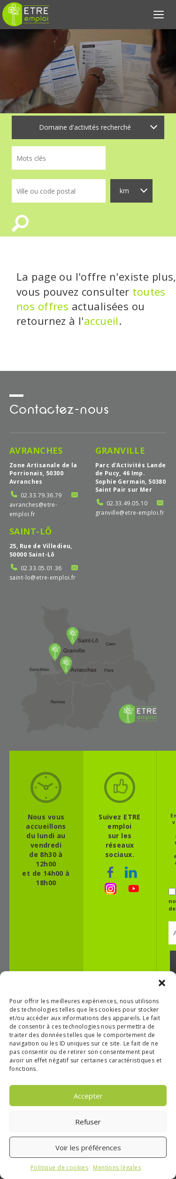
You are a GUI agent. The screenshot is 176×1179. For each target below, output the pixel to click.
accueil (101, 321)
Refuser (88, 1121)
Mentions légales (117, 1167)
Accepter (88, 1095)
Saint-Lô (30, 531)
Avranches (36, 450)
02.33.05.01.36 (41, 568)
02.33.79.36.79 (41, 495)
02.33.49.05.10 (127, 503)
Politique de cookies (59, 1167)
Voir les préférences (88, 1147)
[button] (162, 983)
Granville (120, 450)
